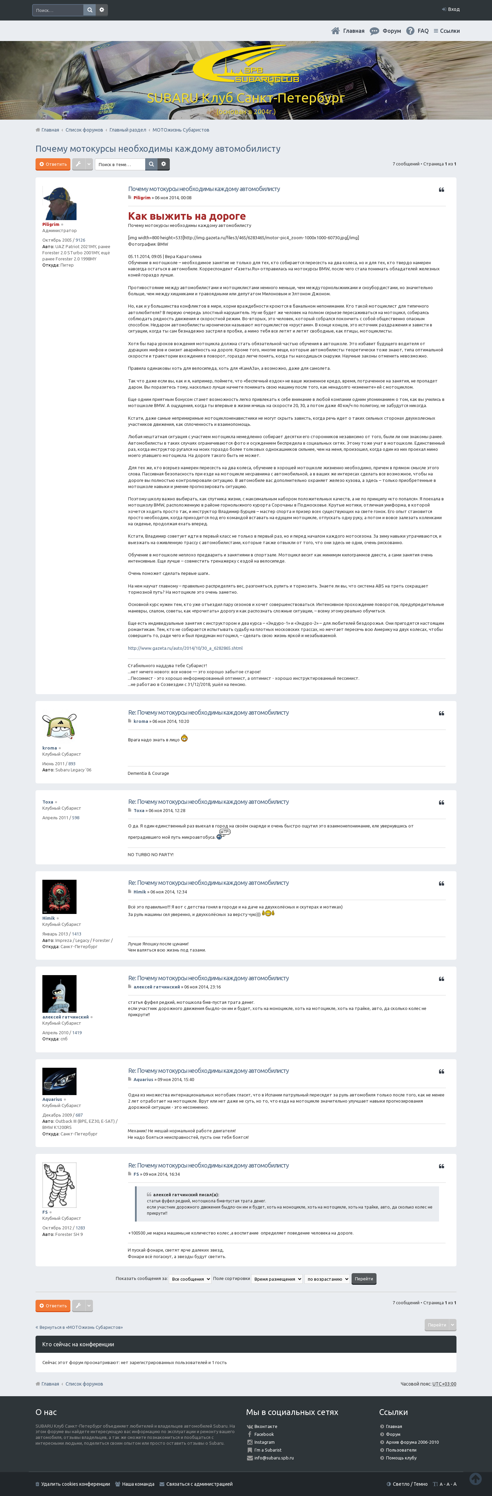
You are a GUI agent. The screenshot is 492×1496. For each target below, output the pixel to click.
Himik (48, 918)
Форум (393, 1434)
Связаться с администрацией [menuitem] (199, 1484)
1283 (80, 1227)
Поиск (89, 10)
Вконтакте (266, 1426)
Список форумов (84, 1384)
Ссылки (450, 31)
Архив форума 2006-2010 (412, 1442)
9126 (80, 240)
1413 (76, 933)
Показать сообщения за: (163, 1278)
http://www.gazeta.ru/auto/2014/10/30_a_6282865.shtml (185, 648)
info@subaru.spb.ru (274, 1457)
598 (75, 817)
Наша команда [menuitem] (138, 1484)
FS (45, 1212)
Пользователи (401, 1449)
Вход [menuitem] (454, 9)
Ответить (56, 164)
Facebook (264, 1434)
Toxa (47, 801)
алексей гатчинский (65, 1016)
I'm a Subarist (268, 1449)
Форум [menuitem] (392, 31)
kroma (49, 747)
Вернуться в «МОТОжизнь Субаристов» (81, 1327)
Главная (354, 31)
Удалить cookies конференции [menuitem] (75, 1484)
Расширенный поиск (102, 10)
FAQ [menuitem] (423, 31)
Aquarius (52, 1099)
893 (72, 763)
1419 (77, 1032)
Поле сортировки (258, 1278)
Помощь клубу (401, 1457)
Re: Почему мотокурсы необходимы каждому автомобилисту (208, 712)
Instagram (265, 1442)
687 (79, 1115)
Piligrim (50, 224)
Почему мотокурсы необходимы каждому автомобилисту (158, 148)
